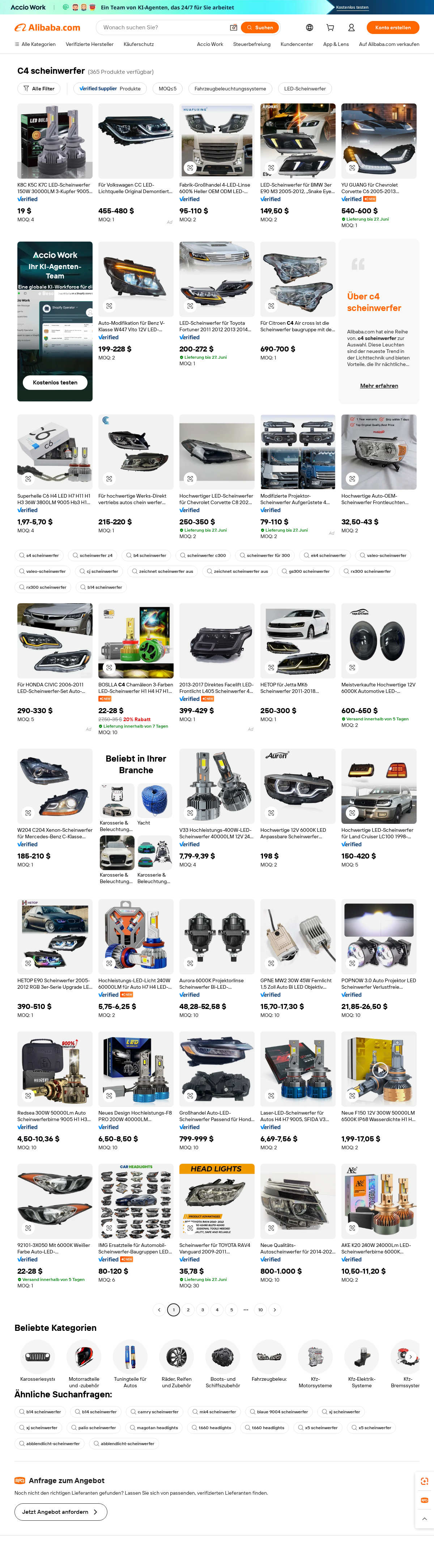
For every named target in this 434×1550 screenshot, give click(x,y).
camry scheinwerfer (155, 1412)
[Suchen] (260, 27)
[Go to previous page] (159, 1309)
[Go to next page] (274, 1309)
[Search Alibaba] (163, 27)
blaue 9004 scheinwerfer (279, 1412)
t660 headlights (211, 1428)
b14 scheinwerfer (101, 587)
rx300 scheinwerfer (367, 571)
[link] (424, 1481)
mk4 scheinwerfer (214, 1412)
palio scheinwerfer (93, 1428)
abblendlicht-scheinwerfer (49, 1444)
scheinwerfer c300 (203, 555)
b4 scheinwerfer (146, 555)
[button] (233, 27)
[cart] (331, 28)
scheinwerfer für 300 (265, 555)
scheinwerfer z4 (92, 555)
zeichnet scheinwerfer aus (162, 571)
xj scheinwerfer (341, 1412)
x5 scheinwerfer (318, 1428)
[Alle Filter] (38, 88)
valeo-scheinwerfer (383, 555)
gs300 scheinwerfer (306, 571)
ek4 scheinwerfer (325, 555)
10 (260, 1309)
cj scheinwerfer (99, 571)
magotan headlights (154, 1428)
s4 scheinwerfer (39, 555)
